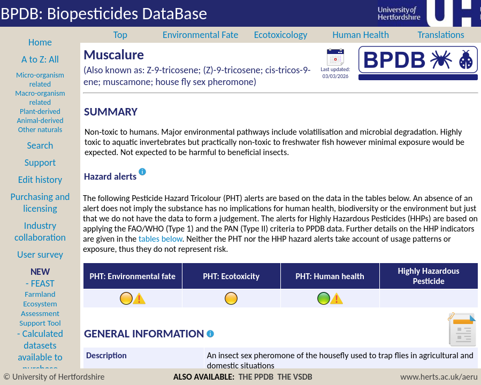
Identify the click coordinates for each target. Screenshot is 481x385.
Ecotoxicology (281, 35)
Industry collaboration (40, 231)
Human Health (360, 35)
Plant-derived (40, 111)
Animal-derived (40, 120)
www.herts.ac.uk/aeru (439, 377)
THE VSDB (294, 377)
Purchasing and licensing (40, 202)
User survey (40, 254)
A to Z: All (40, 59)
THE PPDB (256, 377)
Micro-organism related (40, 80)
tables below (160, 239)
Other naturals (40, 129)
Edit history (40, 180)
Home (40, 42)
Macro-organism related (40, 98)
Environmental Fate (200, 35)
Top (120, 35)
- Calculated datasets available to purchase (40, 351)
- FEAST (39, 303)
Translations (440, 35)
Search (40, 145)
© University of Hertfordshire (54, 377)
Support (40, 162)
